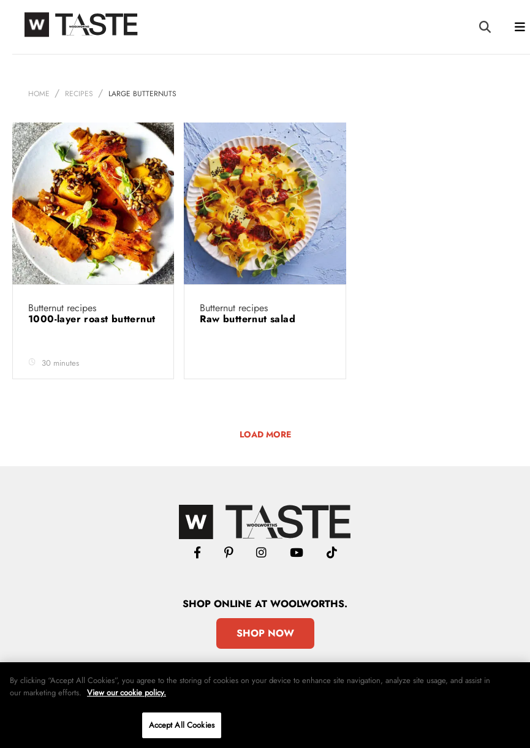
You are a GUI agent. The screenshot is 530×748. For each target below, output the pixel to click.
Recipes (79, 93)
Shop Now (265, 633)
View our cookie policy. (126, 692)
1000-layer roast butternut (91, 319)
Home (39, 93)
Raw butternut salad (249, 319)
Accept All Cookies (181, 725)
